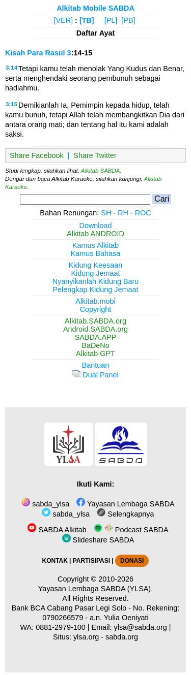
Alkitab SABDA (100, 171)
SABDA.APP (96, 337)
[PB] (128, 20)
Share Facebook (37, 155)
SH (106, 213)
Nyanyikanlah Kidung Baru (95, 281)
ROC (143, 213)
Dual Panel (95, 375)
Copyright (96, 309)
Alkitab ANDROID (95, 234)
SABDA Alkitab (57, 530)
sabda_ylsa (45, 504)
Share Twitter (95, 155)
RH (123, 213)
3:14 (11, 68)
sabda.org (121, 637)
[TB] (86, 20)
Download (95, 225)
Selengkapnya (125, 514)
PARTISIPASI (91, 560)
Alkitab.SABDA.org (95, 321)
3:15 (11, 104)
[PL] (111, 20)
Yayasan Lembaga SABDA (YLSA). (95, 589)
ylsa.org (86, 637)
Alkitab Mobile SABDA (95, 8)
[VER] (63, 20)
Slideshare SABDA (98, 540)
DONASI (132, 560)
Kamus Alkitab (95, 245)
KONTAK (55, 560)
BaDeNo (95, 345)
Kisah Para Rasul (35, 53)
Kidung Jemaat (95, 273)
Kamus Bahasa (96, 253)
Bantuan (96, 365)
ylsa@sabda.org (140, 627)
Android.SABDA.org (95, 329)
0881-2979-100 (61, 627)
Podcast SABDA (131, 530)
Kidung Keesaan (96, 265)
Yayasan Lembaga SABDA (125, 504)
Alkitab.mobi (95, 301)
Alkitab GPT (95, 353)
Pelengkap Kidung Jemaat (95, 289)
